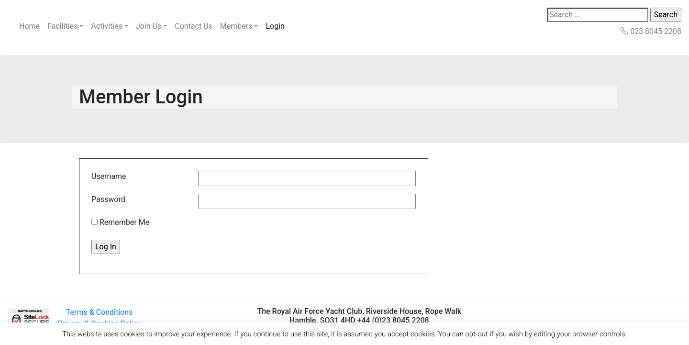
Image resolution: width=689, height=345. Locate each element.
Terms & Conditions (99, 312)
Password (108, 199)
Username (108, 176)
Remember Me (120, 222)
